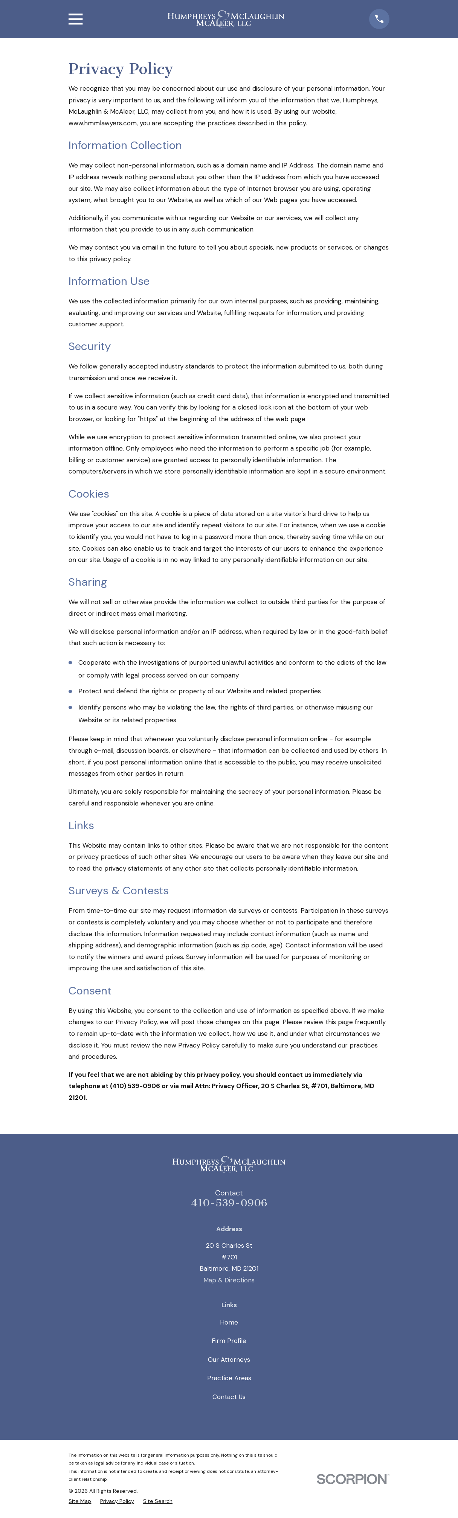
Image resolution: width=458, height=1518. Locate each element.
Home (229, 1322)
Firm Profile (229, 1341)
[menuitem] (80, 1501)
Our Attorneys (229, 1359)
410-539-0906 (229, 1203)
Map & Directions (229, 1280)
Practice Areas (229, 1378)
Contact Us (229, 1397)
